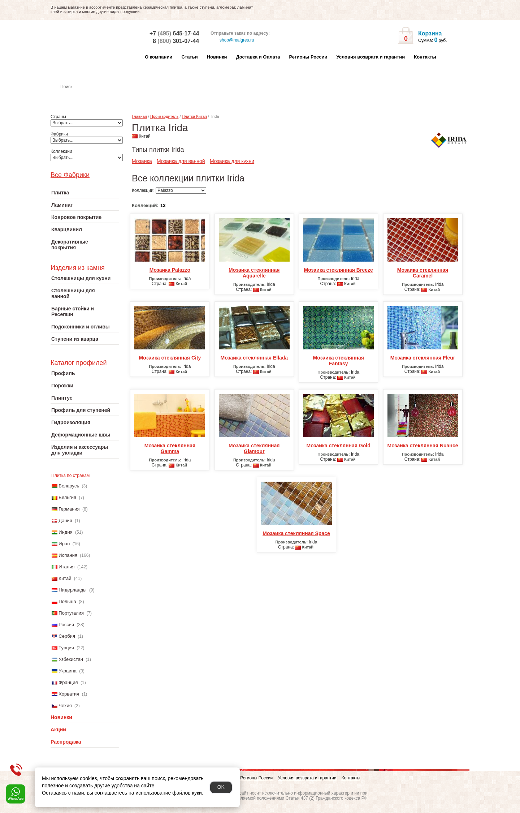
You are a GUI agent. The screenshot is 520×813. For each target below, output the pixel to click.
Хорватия (68, 694)
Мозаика (142, 161)
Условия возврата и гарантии (370, 57)
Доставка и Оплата (258, 57)
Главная (139, 116)
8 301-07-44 (176, 41)
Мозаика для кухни (232, 161)
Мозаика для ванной (181, 161)
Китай (64, 578)
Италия (66, 566)
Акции (58, 729)
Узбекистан (70, 659)
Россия (66, 624)
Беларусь (68, 486)
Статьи (189, 57)
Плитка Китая (194, 116)
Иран (64, 543)
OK (221, 787)
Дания (65, 520)
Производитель (164, 116)
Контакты (425, 57)
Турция (66, 647)
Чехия (65, 705)
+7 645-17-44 (174, 33)
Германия (68, 509)
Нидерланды (72, 590)
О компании (158, 57)
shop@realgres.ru (232, 40)
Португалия (71, 613)
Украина (67, 671)
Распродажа (66, 742)
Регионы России (308, 57)
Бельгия (67, 497)
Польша (67, 601)
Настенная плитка (92, 97)
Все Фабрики (70, 174)
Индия (65, 532)
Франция (68, 682)
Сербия (66, 636)
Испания (67, 555)
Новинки (217, 57)
